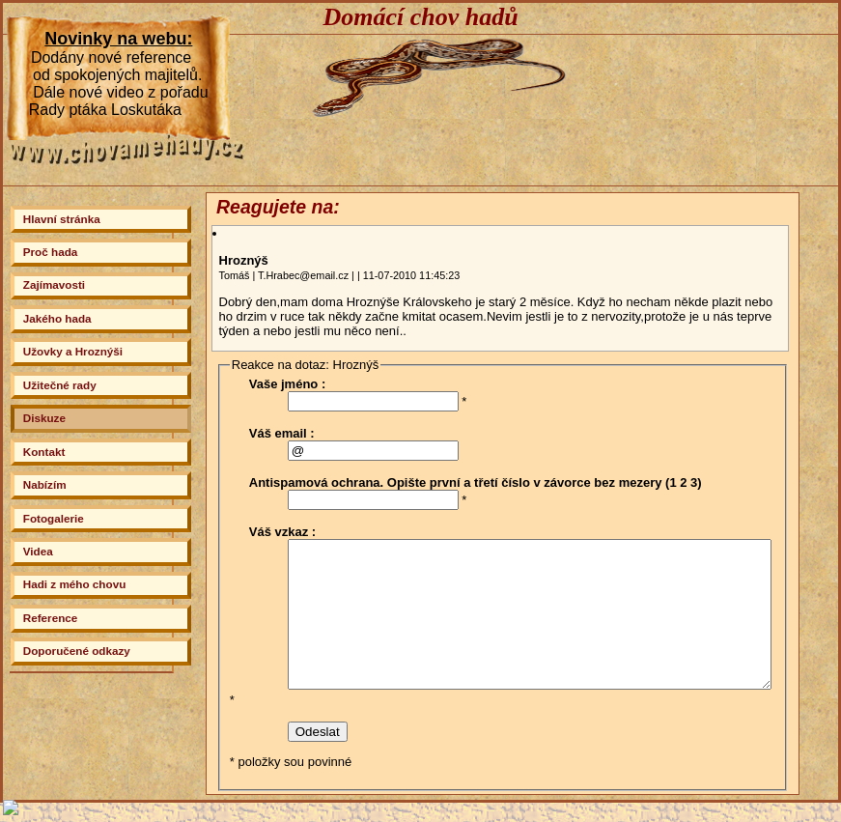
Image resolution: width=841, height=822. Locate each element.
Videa (38, 551)
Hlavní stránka (61, 219)
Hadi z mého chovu (74, 584)
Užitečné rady (60, 385)
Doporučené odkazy (76, 650)
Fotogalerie (53, 518)
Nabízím (45, 484)
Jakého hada (57, 318)
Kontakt (44, 451)
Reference (50, 617)
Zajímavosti (54, 284)
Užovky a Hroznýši (73, 351)
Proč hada (50, 251)
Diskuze (44, 417)
